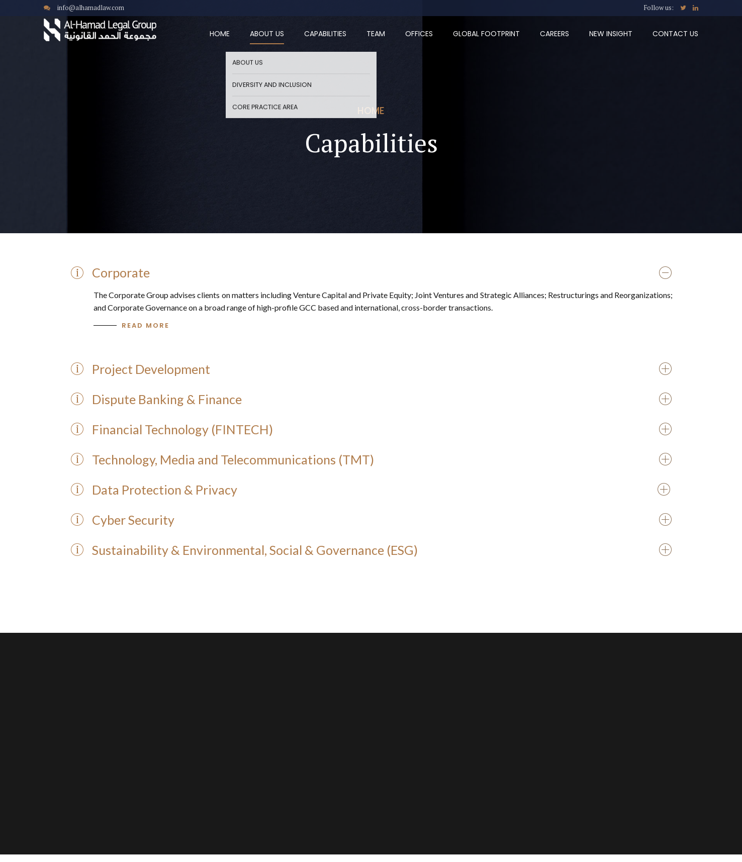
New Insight (610, 34)
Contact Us (675, 34)
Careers (554, 34)
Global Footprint (486, 34)
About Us (267, 34)
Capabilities (325, 34)
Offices (419, 34)
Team (375, 34)
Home (220, 34)
